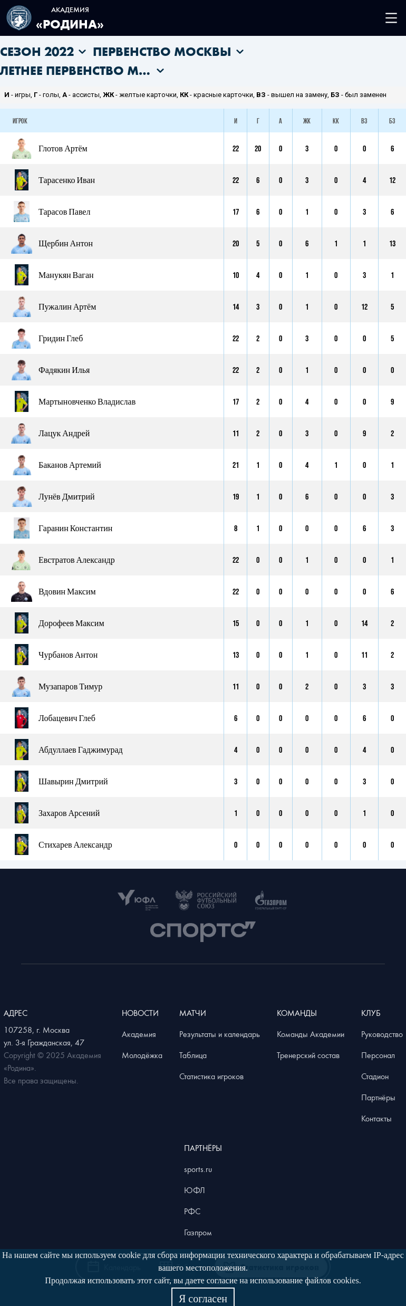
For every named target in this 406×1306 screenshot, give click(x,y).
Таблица (193, 1055)
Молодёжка (142, 1055)
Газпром (198, 1232)
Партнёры (378, 1097)
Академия (139, 1034)
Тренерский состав (308, 1055)
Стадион (375, 1076)
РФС (192, 1211)
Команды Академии (310, 1034)
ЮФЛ (194, 1190)
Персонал (378, 1055)
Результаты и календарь (219, 1034)
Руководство (382, 1034)
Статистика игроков (211, 1076)
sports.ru (198, 1169)
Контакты (376, 1118)
